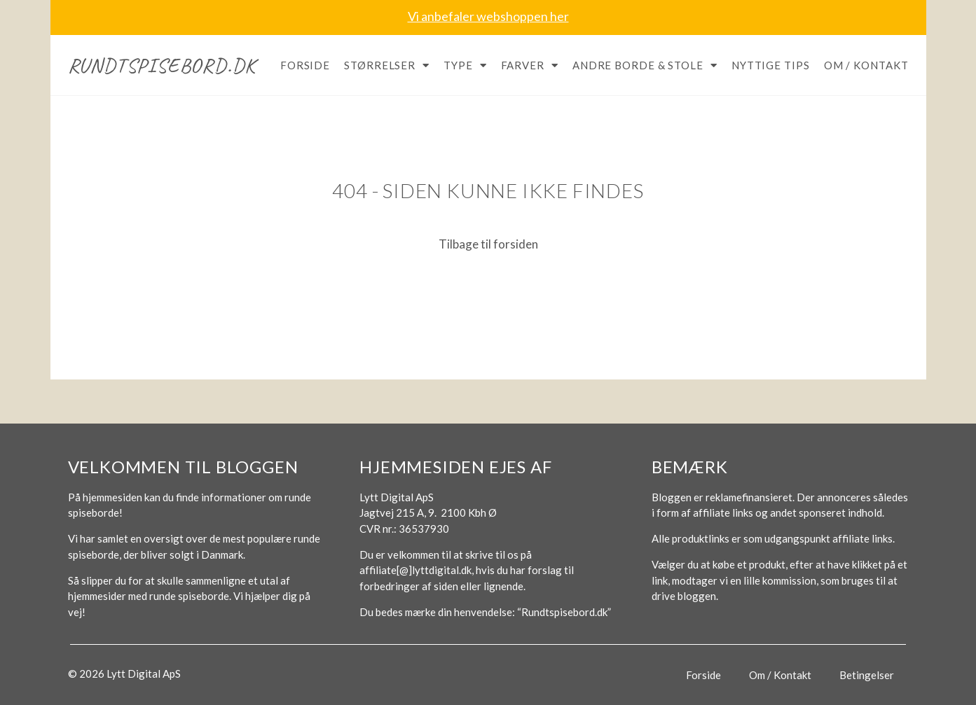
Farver (529, 65)
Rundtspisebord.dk (162, 65)
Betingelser (866, 675)
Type (465, 65)
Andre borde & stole (644, 65)
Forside (305, 65)
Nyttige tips (770, 65)
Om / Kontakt (866, 65)
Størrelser (386, 65)
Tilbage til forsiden (488, 244)
